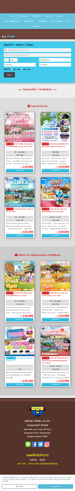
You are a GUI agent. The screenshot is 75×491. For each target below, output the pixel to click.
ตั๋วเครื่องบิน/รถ (28, 21)
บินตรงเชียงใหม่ (42, 21)
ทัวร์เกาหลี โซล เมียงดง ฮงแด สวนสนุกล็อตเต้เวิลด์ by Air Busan (19, 294)
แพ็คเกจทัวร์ (49, 16)
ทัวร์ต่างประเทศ (22, 16)
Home (13, 16)
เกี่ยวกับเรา (36, 26)
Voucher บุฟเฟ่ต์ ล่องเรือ (11, 21)
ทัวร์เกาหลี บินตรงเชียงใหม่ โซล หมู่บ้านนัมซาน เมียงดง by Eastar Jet (55, 145)
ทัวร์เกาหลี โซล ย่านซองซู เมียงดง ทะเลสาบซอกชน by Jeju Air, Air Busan (19, 145)
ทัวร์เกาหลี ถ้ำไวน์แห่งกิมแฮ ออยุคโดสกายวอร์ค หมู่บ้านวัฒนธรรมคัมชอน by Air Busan (55, 360)
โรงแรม (60, 16)
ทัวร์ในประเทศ (36, 16)
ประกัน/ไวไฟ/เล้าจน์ (56, 21)
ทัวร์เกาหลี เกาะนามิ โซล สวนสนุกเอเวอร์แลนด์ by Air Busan (55, 294)
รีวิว (68, 21)
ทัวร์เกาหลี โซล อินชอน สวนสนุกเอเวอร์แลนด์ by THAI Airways (54, 210)
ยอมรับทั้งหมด (55, 486)
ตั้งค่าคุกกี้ (19, 486)
